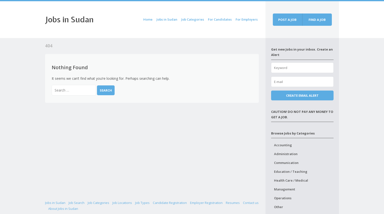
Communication (286, 162)
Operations (282, 198)
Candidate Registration (170, 203)
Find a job (317, 19)
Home (148, 19)
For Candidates (220, 19)
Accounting (283, 145)
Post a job (287, 19)
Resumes (233, 203)
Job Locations (122, 203)
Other (278, 207)
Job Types (142, 203)
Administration (286, 154)
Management (284, 189)
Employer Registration (206, 203)
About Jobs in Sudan (63, 208)
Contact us (251, 203)
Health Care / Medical (291, 180)
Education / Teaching (290, 171)
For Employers (247, 19)
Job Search (76, 203)
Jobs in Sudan (69, 19)
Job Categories (192, 19)
